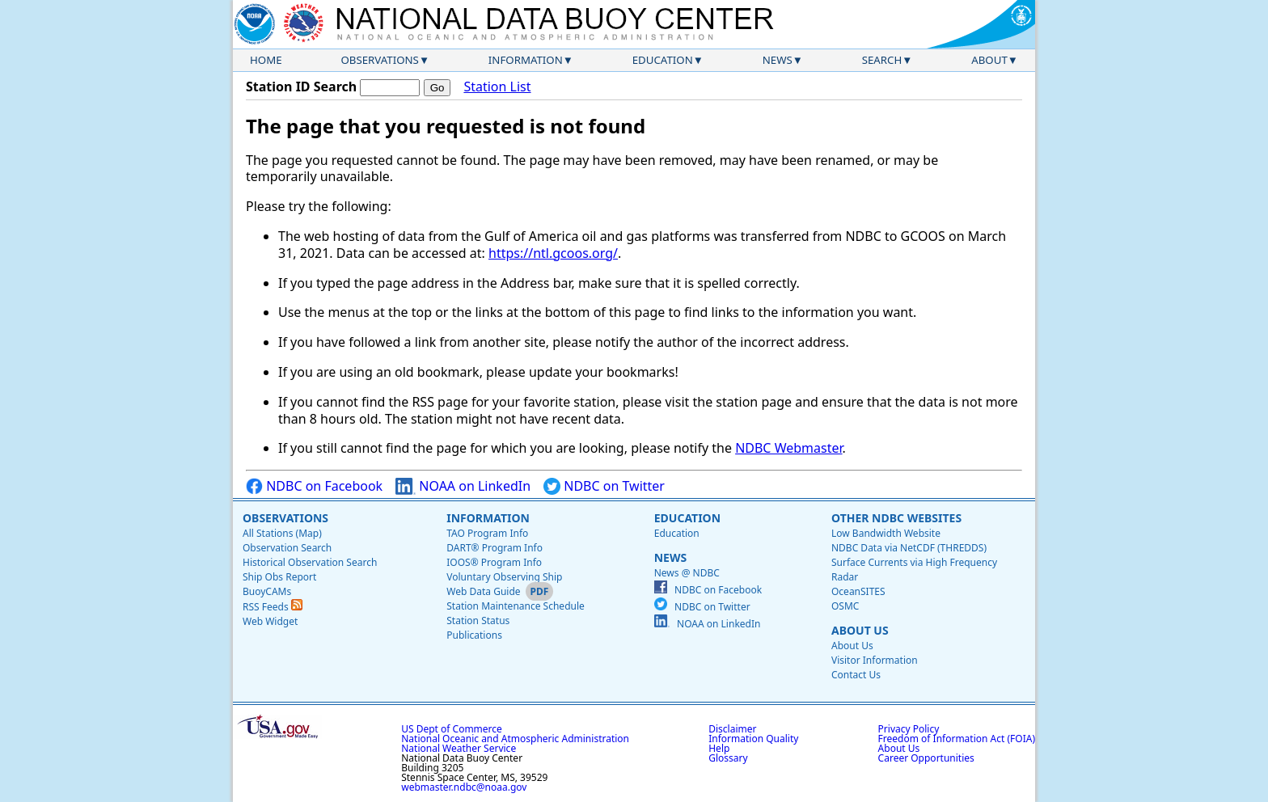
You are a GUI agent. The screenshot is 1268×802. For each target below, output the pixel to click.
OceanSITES (858, 591)
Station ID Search (301, 86)
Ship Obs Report (279, 577)
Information (525, 60)
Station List (496, 86)
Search (882, 60)
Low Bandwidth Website (885, 533)
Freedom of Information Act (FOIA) (956, 738)
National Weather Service (458, 748)
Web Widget (270, 621)
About (989, 60)
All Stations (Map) (282, 533)
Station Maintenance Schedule (515, 606)
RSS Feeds (272, 607)
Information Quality (753, 738)
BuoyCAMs (267, 591)
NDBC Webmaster (788, 448)
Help (718, 748)
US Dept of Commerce (451, 729)
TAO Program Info (487, 533)
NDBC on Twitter (604, 486)
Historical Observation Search (310, 562)
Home (266, 60)
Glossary (727, 758)
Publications (474, 635)
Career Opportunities (926, 758)
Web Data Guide (483, 591)
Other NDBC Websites (896, 518)
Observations (379, 60)
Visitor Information (874, 660)
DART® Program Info (494, 548)
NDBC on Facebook (314, 486)
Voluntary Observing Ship (504, 577)
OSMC (845, 606)
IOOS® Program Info (494, 562)
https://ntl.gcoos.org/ (553, 253)
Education (662, 60)
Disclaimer (732, 729)
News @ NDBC (687, 573)
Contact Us (856, 675)
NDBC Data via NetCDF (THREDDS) (909, 548)
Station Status (477, 620)
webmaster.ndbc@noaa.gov (463, 787)
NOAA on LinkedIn (462, 486)
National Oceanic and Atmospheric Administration (515, 738)
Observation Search (287, 548)
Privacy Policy (909, 729)
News (777, 60)
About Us (860, 630)
